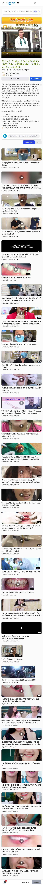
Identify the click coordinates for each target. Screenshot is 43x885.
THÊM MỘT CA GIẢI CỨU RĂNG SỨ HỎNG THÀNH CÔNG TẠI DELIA (20, 435)
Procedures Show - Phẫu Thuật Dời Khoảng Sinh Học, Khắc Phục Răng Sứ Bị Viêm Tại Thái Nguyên (20, 458)
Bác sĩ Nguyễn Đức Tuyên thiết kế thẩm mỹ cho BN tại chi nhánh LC (20, 233)
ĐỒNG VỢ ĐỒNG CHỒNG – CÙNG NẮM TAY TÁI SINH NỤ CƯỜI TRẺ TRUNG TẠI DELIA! (21, 786)
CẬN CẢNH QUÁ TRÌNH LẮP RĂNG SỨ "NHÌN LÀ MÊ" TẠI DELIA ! (21, 389)
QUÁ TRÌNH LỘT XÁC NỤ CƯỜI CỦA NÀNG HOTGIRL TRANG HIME (15, 637)
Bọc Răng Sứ (8, 11)
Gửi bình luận (29, 142)
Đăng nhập (25, 882)
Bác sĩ (23, 11)
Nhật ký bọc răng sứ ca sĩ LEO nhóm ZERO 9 (18, 680)
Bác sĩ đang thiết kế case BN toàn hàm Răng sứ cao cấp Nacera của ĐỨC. (20, 210)
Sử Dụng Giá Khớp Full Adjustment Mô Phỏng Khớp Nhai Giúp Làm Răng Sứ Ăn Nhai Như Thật (20, 527)
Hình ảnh (31, 11)
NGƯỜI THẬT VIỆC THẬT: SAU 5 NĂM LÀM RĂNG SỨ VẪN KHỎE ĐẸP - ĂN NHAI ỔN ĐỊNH (21, 808)
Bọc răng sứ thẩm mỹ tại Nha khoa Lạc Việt (17, 592)
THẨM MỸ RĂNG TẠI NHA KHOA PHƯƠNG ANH (18, 344)
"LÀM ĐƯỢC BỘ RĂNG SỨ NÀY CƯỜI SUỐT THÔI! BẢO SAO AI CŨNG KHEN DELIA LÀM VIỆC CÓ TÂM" (21, 743)
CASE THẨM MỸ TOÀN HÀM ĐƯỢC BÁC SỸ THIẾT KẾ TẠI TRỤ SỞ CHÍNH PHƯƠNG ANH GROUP (21, 299)
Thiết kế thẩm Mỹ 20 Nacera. (12, 659)
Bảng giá (17, 11)
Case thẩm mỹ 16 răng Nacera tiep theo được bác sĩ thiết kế (20, 366)
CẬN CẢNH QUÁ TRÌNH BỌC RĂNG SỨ (16, 278)
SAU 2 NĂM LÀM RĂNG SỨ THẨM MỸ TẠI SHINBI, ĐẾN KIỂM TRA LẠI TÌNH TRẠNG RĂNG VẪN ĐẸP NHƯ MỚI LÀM (21, 187)
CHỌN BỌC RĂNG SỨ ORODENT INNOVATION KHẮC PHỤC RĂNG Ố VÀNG (21, 851)
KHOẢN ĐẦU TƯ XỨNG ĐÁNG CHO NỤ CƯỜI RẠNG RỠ (20, 765)
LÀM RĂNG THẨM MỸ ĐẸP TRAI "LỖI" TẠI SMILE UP (20, 572)
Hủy (38, 142)
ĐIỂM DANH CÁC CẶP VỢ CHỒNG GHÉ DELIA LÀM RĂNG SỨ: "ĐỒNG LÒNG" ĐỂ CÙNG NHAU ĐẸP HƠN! (20, 722)
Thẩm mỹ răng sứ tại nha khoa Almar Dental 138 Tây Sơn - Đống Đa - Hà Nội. (21, 550)
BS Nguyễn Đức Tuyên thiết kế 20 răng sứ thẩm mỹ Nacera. (20, 164)
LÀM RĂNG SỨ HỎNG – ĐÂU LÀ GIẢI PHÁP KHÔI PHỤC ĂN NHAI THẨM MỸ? (19, 872)
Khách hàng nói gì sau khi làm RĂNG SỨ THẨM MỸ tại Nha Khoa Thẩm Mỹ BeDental (20, 256)
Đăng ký (36, 882)
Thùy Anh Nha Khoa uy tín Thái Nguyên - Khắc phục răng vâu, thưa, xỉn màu (21, 504)
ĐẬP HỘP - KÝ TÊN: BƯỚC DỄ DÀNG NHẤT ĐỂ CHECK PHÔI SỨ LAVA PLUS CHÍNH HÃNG (18, 829)
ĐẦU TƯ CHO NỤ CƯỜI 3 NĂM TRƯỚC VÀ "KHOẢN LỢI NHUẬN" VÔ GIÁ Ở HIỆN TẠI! (20, 700)
